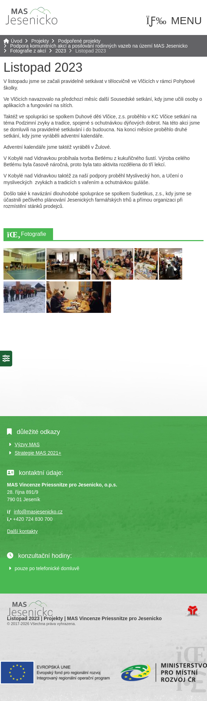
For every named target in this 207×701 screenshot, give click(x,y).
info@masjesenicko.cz (38, 511)
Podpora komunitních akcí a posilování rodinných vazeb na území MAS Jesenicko (98, 45)
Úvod (31, 15)
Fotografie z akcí (28, 50)
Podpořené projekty (79, 40)
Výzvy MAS (27, 444)
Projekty (40, 40)
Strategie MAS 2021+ (38, 453)
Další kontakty (22, 531)
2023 (61, 50)
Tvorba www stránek (192, 611)
